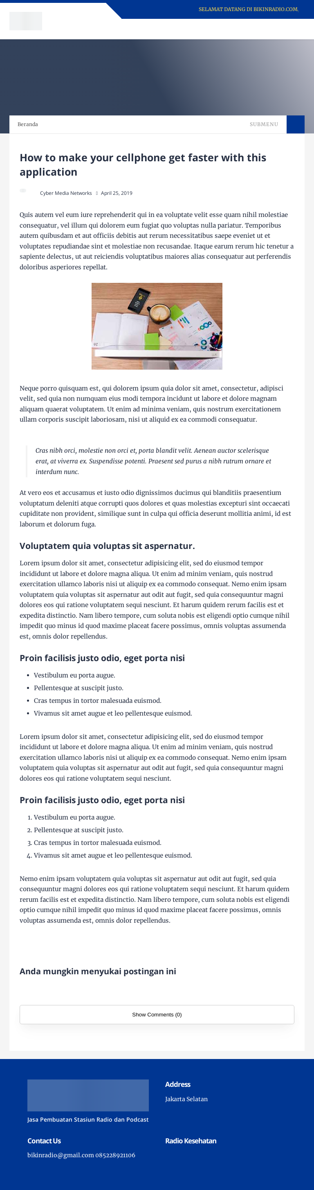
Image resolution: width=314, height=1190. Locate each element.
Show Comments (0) (157, 1015)
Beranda (28, 124)
